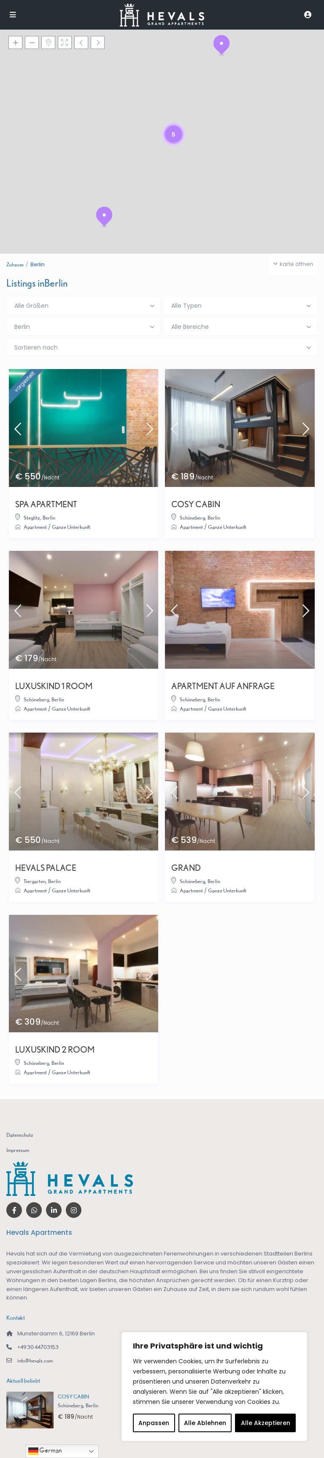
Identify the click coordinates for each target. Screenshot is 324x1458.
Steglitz (32, 517)
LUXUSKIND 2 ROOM (54, 1049)
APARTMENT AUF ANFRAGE (223, 686)
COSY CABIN (195, 504)
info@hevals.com (35, 1360)
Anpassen (153, 1423)
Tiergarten (35, 881)
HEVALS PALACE (45, 868)
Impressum (17, 1150)
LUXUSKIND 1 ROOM (53, 686)
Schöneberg (192, 517)
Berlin (49, 517)
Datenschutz (19, 1135)
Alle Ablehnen (205, 1423)
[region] (214, 1386)
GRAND (186, 868)
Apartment (35, 527)
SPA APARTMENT (46, 504)
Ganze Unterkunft (71, 527)
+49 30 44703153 (38, 1347)
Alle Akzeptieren (265, 1423)
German (45, 1451)
